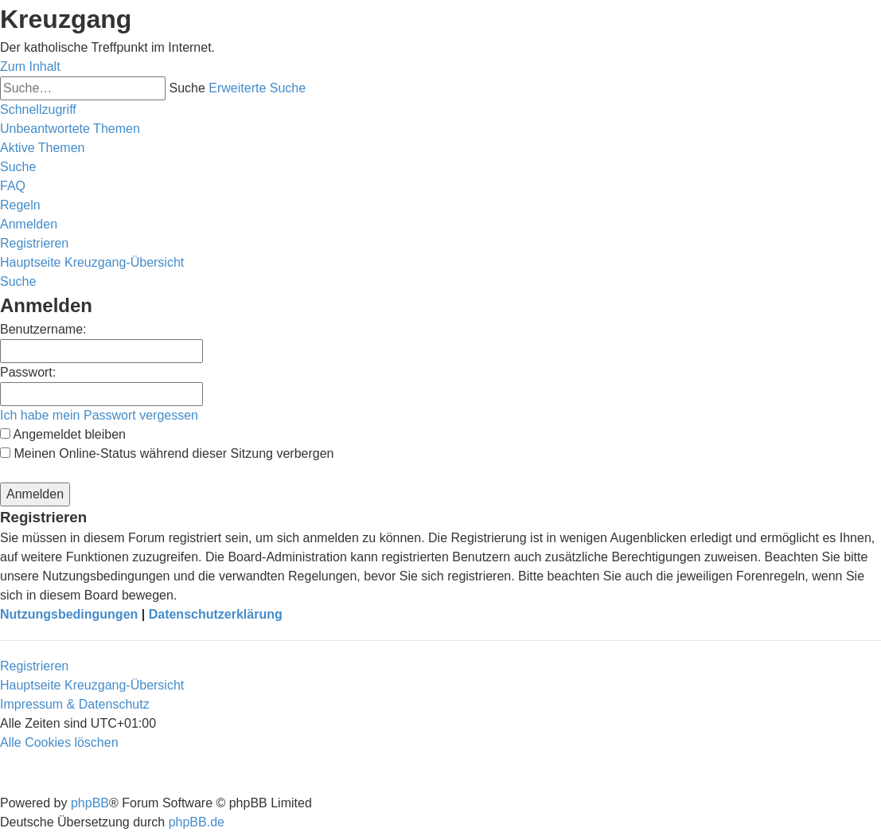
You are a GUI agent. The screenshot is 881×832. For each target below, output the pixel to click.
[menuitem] (70, 128)
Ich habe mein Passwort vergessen (99, 415)
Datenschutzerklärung (216, 614)
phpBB (90, 803)
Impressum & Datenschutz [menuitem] (75, 704)
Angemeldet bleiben (63, 434)
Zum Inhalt (30, 66)
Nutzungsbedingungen (69, 614)
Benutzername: (43, 329)
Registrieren (34, 666)
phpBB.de (196, 822)
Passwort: (28, 372)
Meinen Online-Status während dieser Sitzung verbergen (166, 453)
